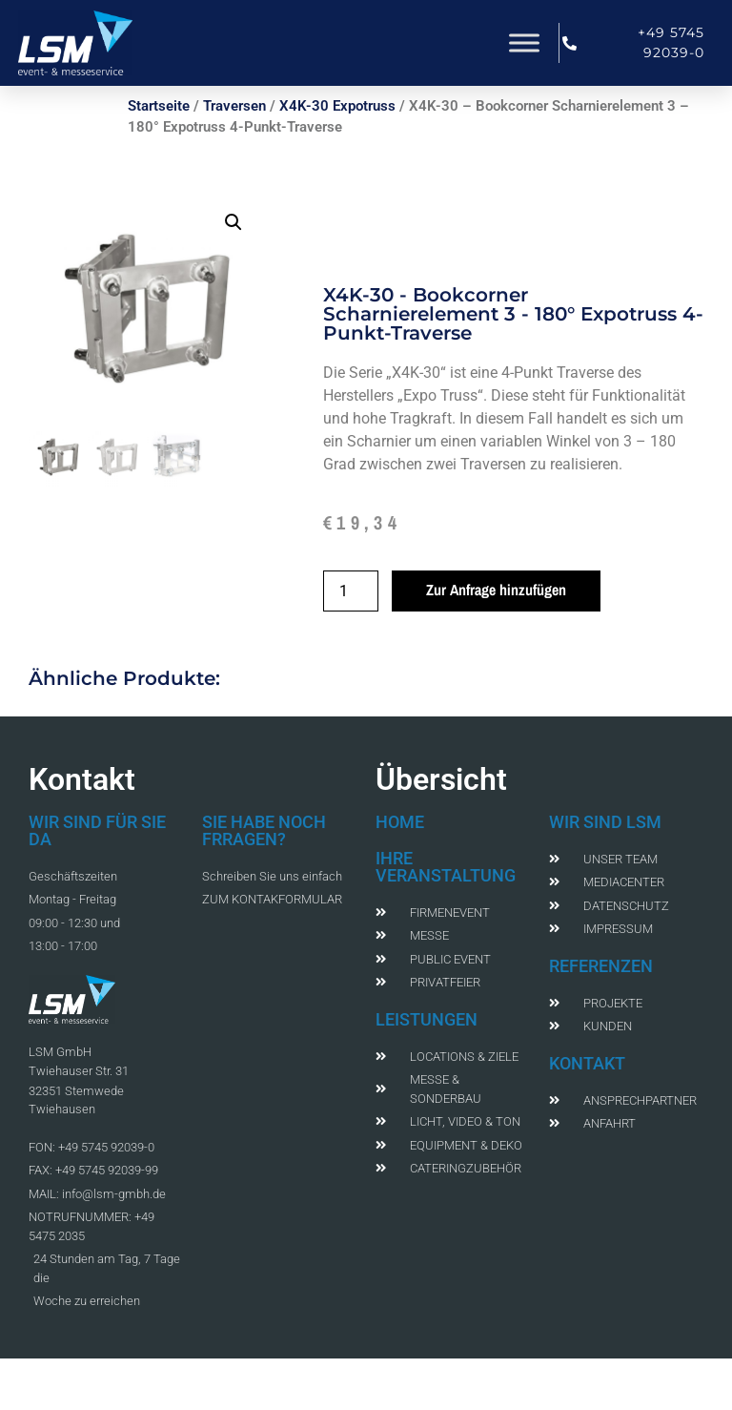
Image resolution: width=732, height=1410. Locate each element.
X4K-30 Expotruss (337, 105)
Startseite (159, 105)
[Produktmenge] (350, 591)
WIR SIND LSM (605, 822)
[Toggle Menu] (524, 42)
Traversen (234, 105)
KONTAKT (587, 1063)
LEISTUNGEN (427, 1019)
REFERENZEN (601, 966)
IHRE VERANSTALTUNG (446, 866)
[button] (233, 222)
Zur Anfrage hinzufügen (496, 589)
